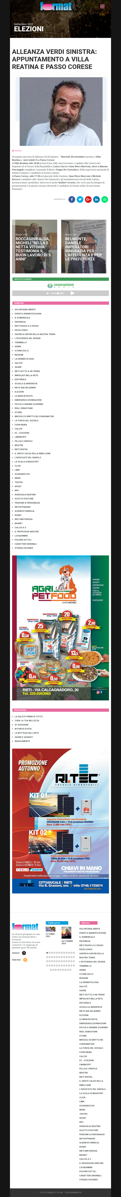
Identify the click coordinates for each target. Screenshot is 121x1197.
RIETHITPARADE (21, 507)
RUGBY (17, 515)
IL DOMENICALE (21, 318)
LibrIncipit (19, 437)
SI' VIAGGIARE (20, 725)
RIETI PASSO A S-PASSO (25, 326)
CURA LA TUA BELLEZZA (25, 720)
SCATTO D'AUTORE (23, 498)
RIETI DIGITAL (20, 449)
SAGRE (17, 367)
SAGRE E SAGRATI (22, 737)
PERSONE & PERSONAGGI (26, 503)
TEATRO (17, 482)
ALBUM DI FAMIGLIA (23, 511)
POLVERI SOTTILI (21, 540)
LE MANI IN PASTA (22, 396)
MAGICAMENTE (21, 741)
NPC (15, 490)
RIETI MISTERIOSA (22, 519)
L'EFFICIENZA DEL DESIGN (26, 338)
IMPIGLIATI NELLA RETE (25, 375)
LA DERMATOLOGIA (23, 359)
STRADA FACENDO (22, 548)
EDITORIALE (19, 379)
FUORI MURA (19, 425)
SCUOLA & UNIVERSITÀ (24, 383)
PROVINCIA (19, 322)
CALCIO (17, 429)
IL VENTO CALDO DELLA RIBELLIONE (31, 453)
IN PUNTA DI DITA (22, 729)
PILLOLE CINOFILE (22, 441)
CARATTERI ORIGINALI (24, 544)
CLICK (16, 466)
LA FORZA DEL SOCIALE (25, 420)
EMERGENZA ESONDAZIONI (27, 400)
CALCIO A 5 (19, 527)
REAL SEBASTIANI (22, 408)
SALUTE (17, 363)
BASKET (17, 523)
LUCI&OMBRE (20, 536)
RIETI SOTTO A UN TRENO (26, 371)
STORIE (17, 412)
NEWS (16, 478)
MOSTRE (17, 445)
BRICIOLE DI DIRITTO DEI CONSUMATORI (33, 416)
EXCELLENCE (20, 330)
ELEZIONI (18, 392)
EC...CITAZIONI (20, 433)
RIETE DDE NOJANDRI (24, 387)
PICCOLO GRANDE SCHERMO (27, 404)
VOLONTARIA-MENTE (24, 309)
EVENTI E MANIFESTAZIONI (26, 314)
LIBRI (16, 470)
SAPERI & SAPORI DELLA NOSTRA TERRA (33, 334)
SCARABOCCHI (21, 474)
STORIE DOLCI (20, 350)
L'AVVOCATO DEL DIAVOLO (26, 457)
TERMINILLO (19, 342)
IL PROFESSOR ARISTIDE (25, 531)
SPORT (17, 486)
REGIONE (17, 355)
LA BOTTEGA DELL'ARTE (25, 733)
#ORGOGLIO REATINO (24, 494)
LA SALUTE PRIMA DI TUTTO (27, 716)
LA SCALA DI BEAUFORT (25, 462)
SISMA (16, 346)
